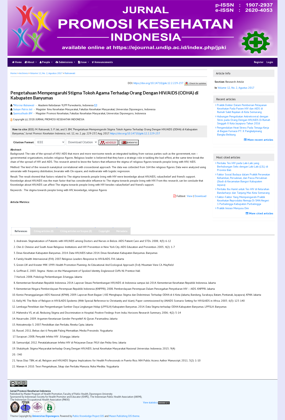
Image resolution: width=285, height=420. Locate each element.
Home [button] (13, 73)
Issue (82, 62)
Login (269, 62)
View (189, 196)
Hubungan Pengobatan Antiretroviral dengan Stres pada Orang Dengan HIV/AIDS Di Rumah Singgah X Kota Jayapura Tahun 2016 (243, 120)
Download (200, 196)
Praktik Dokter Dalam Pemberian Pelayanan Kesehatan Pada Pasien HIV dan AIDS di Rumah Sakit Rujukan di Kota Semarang (241, 108)
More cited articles (260, 213)
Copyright (104, 231)
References (21, 231)
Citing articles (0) (44, 231)
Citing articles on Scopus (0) (76, 231)
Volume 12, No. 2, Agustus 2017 (46, 73)
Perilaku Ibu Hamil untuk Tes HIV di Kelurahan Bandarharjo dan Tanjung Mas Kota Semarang (243, 190)
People (45, 62)
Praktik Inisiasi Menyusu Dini (232, 208)
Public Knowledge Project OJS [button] (88, 415)
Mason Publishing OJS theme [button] (124, 415)
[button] (11, 119)
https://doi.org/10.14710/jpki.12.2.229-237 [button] (135, 133)
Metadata (121, 231)
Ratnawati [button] (70, 73)
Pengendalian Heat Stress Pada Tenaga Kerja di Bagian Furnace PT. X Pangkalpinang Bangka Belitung (242, 131)
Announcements (102, 62)
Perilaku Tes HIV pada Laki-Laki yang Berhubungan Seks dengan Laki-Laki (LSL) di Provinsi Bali (242, 166)
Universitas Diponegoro (45, 415)
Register (258, 62)
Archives (23, 73)
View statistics (150, 402)
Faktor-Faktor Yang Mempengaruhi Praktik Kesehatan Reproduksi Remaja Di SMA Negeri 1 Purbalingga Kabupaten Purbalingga (242, 200)
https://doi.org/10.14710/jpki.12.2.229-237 (158, 83)
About (30, 62)
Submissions (64, 62)
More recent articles (259, 139)
